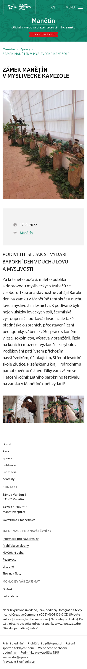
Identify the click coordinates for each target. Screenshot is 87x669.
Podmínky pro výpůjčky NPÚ (40, 652)
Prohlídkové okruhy (16, 545)
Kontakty (8, 479)
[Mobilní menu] (74, 7)
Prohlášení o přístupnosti (45, 643)
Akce (6, 451)
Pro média (9, 472)
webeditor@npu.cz (15, 657)
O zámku (8, 589)
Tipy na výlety (12, 573)
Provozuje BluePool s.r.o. (19, 661)
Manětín (43, 21)
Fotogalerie (10, 596)
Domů (7, 444)
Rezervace (9, 559)
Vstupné (8, 566)
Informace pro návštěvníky (21, 539)
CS (54, 7)
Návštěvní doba (13, 552)
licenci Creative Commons (21, 614)
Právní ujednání (13, 643)
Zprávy (7, 458)
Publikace (9, 465)
